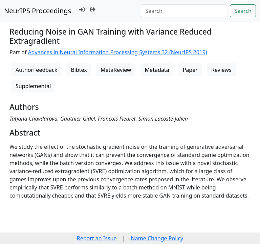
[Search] (184, 10)
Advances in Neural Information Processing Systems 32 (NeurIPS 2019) (117, 52)
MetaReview (116, 70)
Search (243, 11)
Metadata (157, 70)
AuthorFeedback (36, 70)
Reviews (221, 70)
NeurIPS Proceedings (37, 10)
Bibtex (79, 70)
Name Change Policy (157, 238)
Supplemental (33, 86)
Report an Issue (97, 238)
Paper (190, 70)
